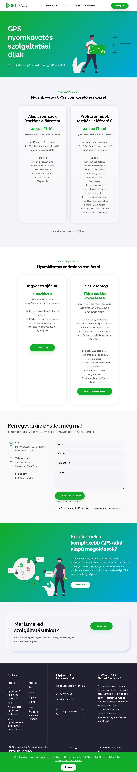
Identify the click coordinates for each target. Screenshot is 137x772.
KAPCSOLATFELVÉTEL (94, 391)
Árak (63, 5)
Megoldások (50, 5)
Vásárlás (101, 632)
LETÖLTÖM (42, 347)
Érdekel (83, 588)
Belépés (120, 5)
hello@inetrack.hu (65, 707)
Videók (32, 710)
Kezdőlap (33, 691)
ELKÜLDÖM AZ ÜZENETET (69, 496)
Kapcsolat (88, 5)
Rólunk (74, 5)
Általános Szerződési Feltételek (34, 723)
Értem (68, 767)
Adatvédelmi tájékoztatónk (68, 760)
